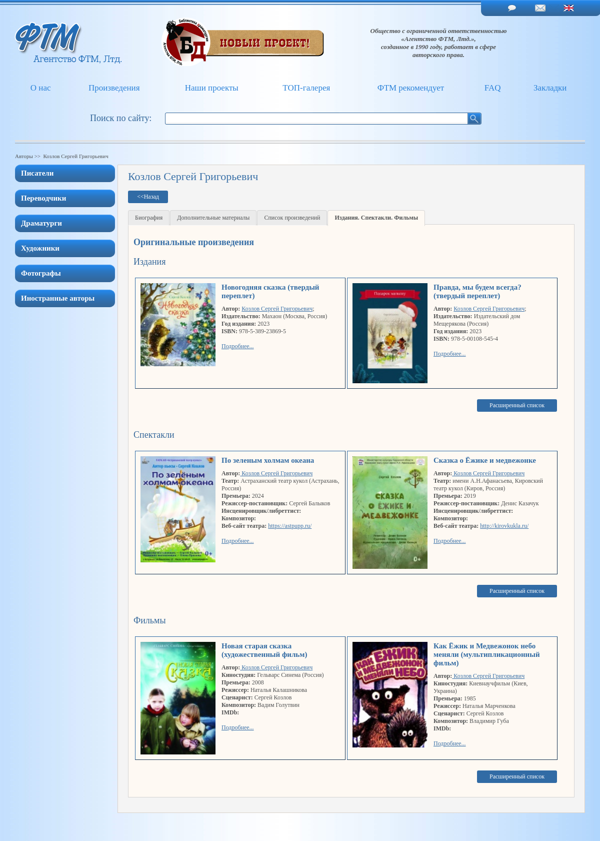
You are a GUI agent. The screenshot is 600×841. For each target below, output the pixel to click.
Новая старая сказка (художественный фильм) (264, 650)
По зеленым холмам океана (268, 460)
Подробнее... (238, 346)
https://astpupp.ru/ (290, 525)
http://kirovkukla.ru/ (504, 525)
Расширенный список (517, 405)
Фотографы (41, 273)
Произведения (114, 88)
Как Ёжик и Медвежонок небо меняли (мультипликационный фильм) (487, 654)
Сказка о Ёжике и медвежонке (485, 460)
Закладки (550, 88)
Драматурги (41, 223)
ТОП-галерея (306, 88)
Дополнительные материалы (213, 217)
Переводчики (43, 198)
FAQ (492, 88)
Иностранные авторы (57, 298)
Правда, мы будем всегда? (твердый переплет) (478, 291)
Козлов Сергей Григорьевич (277, 308)
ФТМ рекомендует (411, 88)
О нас (40, 88)
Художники (40, 248)
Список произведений (292, 217)
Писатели (37, 173)
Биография (148, 217)
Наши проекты (211, 88)
